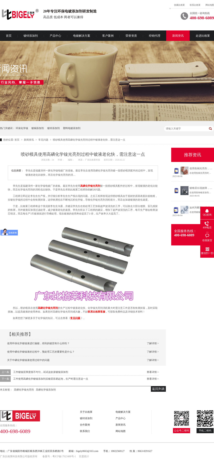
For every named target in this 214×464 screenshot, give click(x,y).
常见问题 (43, 139)
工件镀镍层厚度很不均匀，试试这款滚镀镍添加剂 (40, 372)
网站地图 (209, 5)
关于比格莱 (86, 412)
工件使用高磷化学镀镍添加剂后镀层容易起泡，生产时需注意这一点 (50, 379)
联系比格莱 (195, 5)
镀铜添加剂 (37, 128)
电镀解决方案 (81, 35)
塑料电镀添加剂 (71, 128)
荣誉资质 (131, 35)
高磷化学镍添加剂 (46, 389)
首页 (17, 139)
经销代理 (154, 35)
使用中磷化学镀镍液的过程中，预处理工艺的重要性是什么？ (41, 351)
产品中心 (55, 35)
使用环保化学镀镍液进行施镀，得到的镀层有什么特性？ (38, 343)
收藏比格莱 (179, 5)
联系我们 (85, 431)
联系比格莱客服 (96, 311)
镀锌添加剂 (31, 35)
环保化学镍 (22, 128)
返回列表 (158, 389)
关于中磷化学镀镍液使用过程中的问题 (28, 360)
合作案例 (85, 424)
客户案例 (108, 35)
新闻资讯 (178, 35)
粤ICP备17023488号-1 (64, 456)
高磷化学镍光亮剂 (90, 186)
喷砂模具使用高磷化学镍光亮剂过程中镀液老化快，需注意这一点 (89, 139)
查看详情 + (153, 372)
